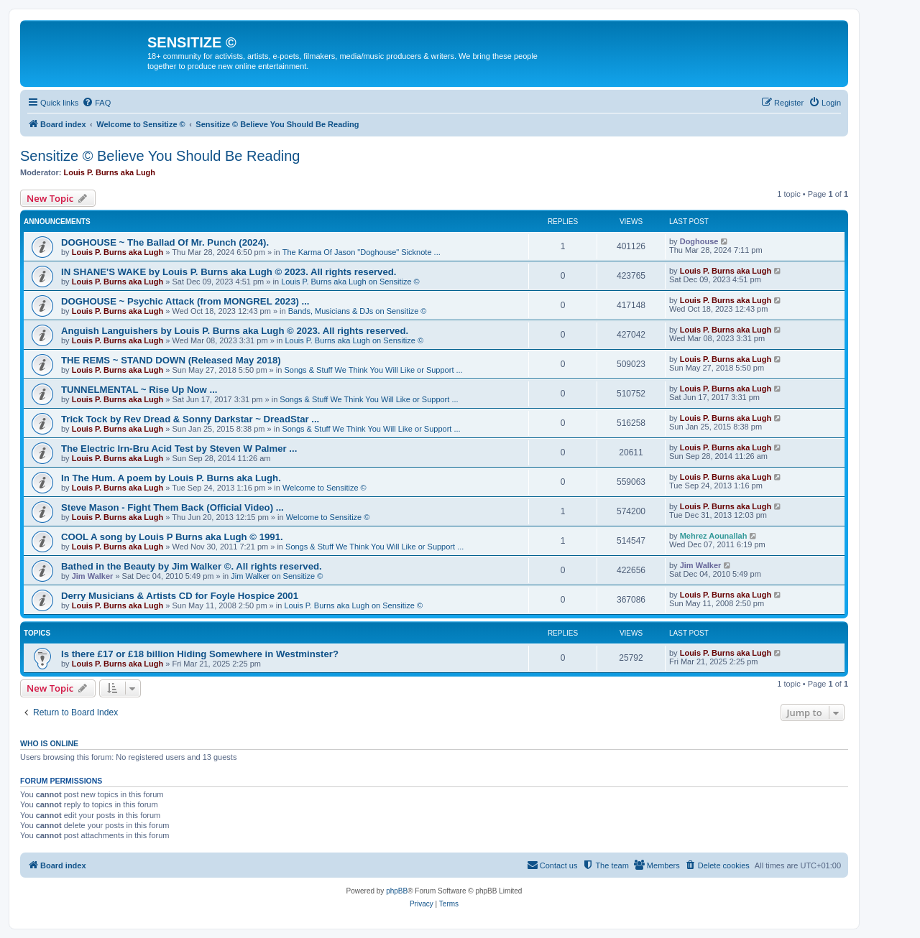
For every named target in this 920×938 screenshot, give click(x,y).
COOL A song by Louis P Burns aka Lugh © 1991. (172, 536)
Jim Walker (93, 576)
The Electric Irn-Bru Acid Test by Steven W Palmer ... (179, 448)
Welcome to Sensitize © (324, 487)
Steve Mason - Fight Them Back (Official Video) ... (172, 507)
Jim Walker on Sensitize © (277, 576)
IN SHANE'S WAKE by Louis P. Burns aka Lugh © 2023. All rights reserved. (228, 271)
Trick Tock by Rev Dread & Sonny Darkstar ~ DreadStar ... (190, 419)
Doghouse (699, 241)
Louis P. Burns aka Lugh (110, 172)
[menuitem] (96, 102)
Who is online (49, 743)
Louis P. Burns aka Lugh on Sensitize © (350, 281)
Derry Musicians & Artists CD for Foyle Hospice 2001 (179, 595)
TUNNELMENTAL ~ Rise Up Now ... (139, 389)
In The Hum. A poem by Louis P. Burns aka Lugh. (171, 478)
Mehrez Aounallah (714, 535)
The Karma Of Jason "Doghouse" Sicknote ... (361, 252)
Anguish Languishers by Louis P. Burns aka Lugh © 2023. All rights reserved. (234, 330)
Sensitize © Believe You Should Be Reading (160, 156)
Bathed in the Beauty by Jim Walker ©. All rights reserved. (191, 566)
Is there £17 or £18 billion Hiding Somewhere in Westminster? (200, 654)
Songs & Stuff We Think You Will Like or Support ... (373, 370)
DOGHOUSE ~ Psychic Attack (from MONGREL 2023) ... (185, 301)
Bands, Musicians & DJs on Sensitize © (357, 311)
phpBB (397, 891)
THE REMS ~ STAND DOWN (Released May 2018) (171, 360)
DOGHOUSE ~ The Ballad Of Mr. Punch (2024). (165, 242)
